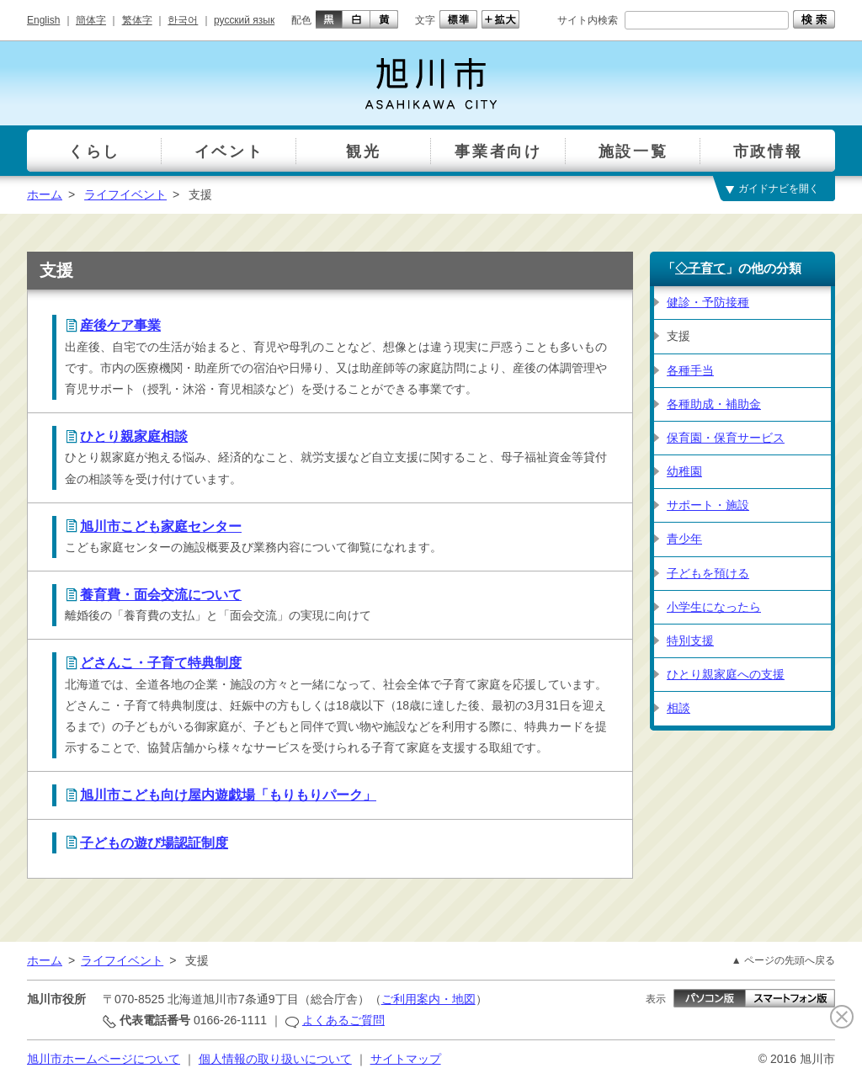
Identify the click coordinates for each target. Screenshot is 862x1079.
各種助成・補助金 (714, 404)
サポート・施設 (708, 505)
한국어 (183, 20)
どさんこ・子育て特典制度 (161, 663)
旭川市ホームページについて (103, 1059)
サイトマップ (405, 1059)
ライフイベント (125, 194)
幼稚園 (684, 471)
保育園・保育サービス (726, 437)
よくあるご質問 (343, 1020)
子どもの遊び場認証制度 (154, 843)
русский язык (244, 20)
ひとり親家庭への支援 (726, 674)
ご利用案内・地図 (428, 999)
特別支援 (690, 640)
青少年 (684, 538)
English (43, 20)
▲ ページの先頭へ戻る (783, 960)
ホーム (44, 194)
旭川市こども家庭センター (161, 526)
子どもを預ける (708, 573)
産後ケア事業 (120, 325)
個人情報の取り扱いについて (275, 1059)
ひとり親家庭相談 (134, 436)
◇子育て (700, 268)
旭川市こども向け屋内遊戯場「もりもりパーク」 (228, 795)
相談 (678, 708)
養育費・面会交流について (161, 594)
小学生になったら (714, 607)
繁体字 (137, 20)
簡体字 (91, 20)
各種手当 (690, 370)
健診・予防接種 (708, 302)
